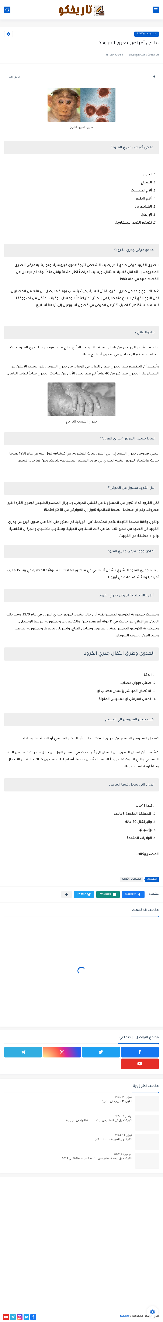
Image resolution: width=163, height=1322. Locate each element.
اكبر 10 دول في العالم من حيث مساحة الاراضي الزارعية (99, 1120)
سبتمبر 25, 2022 (123, 1154)
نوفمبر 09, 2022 (123, 1116)
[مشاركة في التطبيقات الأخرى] (66, 894)
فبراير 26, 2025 (123, 1097)
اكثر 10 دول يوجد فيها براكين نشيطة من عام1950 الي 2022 (97, 1158)
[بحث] (7, 10)
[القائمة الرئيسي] (156, 10)
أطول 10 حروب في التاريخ (116, 1101)
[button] (133, 894)
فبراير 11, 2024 (123, 1135)
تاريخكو (124, 1316)
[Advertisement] (122, 1210)
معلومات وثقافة (146, 34)
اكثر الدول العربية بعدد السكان (113, 1139)
